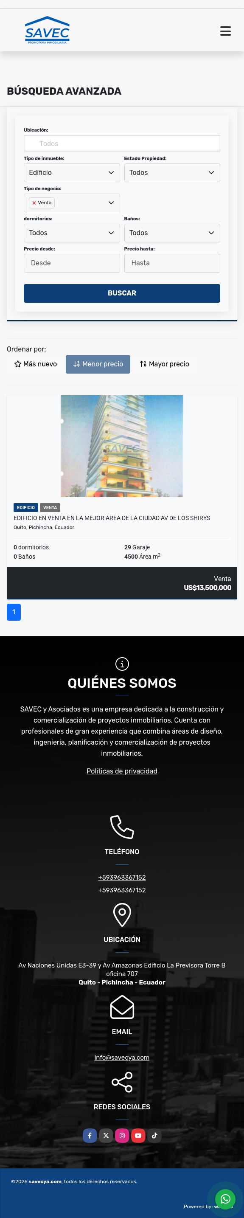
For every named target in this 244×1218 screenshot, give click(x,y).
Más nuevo (35, 364)
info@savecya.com (122, 1057)
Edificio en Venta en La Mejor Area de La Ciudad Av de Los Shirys (112, 518)
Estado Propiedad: (145, 158)
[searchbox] (31, 216)
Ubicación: (36, 130)
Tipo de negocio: (43, 188)
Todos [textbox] (138, 173)
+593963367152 (122, 877)
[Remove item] (35, 203)
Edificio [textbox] (40, 173)
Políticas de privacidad (122, 771)
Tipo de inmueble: (44, 158)
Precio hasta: (139, 249)
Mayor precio (164, 364)
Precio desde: (39, 249)
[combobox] (72, 172)
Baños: (132, 219)
